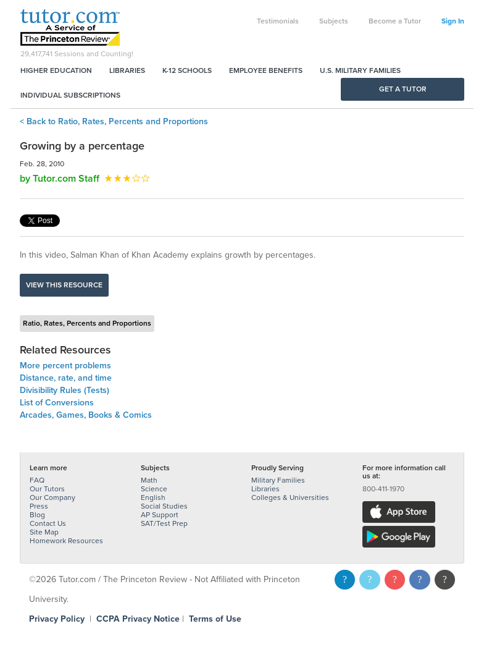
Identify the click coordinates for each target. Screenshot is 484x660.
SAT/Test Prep (164, 523)
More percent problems (65, 365)
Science (154, 488)
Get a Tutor (403, 89)
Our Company (52, 497)
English (153, 497)
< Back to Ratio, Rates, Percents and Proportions (114, 121)
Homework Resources (66, 540)
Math (149, 480)
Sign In (452, 21)
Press (39, 506)
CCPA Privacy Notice (138, 619)
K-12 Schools (187, 70)
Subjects (333, 21)
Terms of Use (215, 619)
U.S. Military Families (360, 70)
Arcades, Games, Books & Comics (86, 415)
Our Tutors (47, 488)
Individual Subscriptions (70, 95)
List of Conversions (57, 402)
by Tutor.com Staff (59, 178)
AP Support (159, 514)
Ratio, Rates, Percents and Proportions (87, 323)
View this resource (64, 285)
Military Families (278, 480)
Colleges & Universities (290, 497)
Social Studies (164, 506)
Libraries (127, 70)
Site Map (44, 532)
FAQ (37, 480)
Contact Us (48, 523)
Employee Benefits (265, 70)
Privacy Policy (57, 619)
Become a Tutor (395, 21)
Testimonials (278, 21)
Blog (37, 514)
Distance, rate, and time (66, 378)
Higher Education (56, 70)
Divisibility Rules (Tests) (64, 390)
